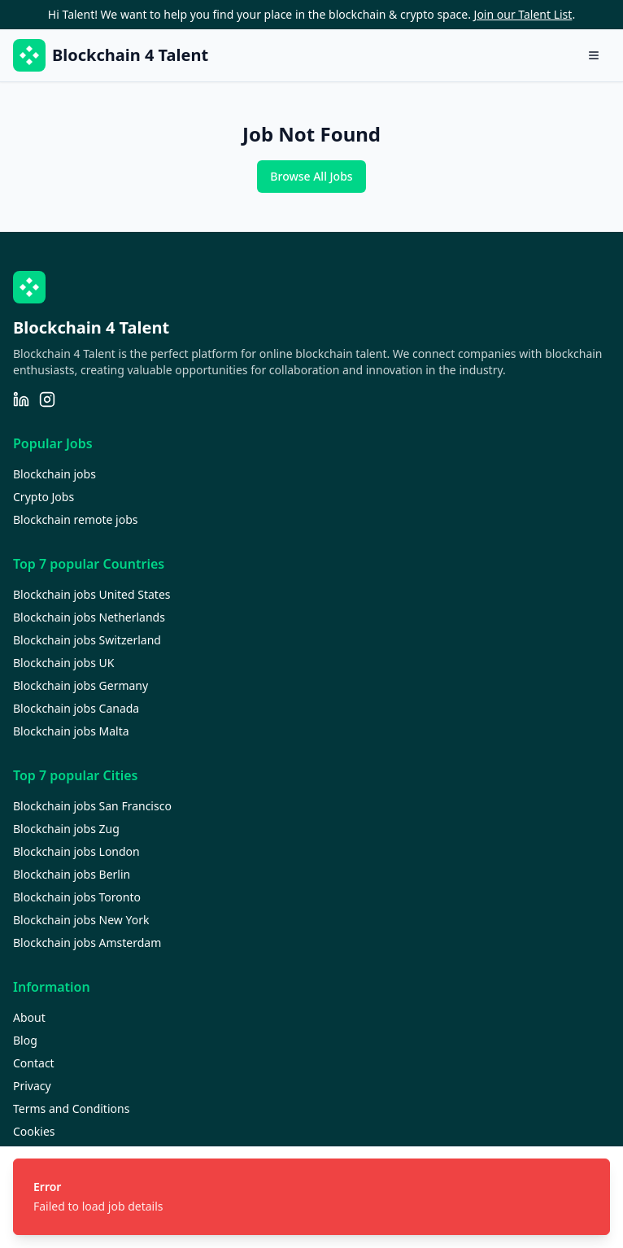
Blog (25, 1040)
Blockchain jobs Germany (80, 685)
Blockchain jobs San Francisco (92, 806)
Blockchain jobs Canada (76, 708)
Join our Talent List (523, 14)
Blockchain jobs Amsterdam (87, 942)
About (29, 1017)
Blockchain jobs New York (81, 919)
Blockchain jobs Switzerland (87, 640)
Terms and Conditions (71, 1108)
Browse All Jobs (311, 176)
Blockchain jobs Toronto (77, 897)
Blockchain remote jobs (75, 519)
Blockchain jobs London (76, 851)
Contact (33, 1063)
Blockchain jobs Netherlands (89, 617)
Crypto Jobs (43, 496)
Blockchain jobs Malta (71, 731)
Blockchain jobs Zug (66, 828)
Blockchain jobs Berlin (71, 874)
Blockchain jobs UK (63, 662)
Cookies (33, 1131)
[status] (311, 1197)
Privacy (32, 1085)
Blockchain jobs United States (92, 594)
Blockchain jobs (54, 474)
